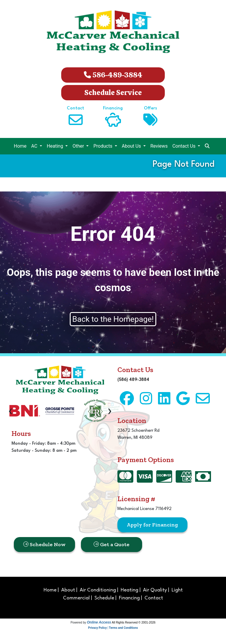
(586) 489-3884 (133, 380)
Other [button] (78, 146)
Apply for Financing (152, 524)
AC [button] (35, 146)
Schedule (104, 598)
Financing (129, 598)
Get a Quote (111, 544)
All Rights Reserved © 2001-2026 (134, 622)
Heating (129, 590)
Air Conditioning (98, 590)
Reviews (159, 146)
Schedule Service (113, 92)
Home (20, 146)
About (68, 590)
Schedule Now (44, 544)
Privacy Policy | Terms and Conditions (113, 627)
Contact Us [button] (184, 146)
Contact (153, 598)
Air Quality (155, 590)
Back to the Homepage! (113, 319)
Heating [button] (55, 146)
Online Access (99, 622)
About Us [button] (132, 146)
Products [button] (103, 146)
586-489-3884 (113, 74)
